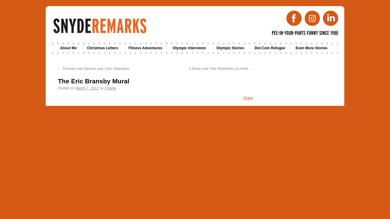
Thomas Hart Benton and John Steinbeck (93, 69)
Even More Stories (312, 48)
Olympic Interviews (189, 48)
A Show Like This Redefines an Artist (221, 69)
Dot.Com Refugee (269, 48)
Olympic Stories (230, 48)
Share (248, 98)
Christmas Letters (102, 48)
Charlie (110, 88)
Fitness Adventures (145, 48)
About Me (68, 48)
